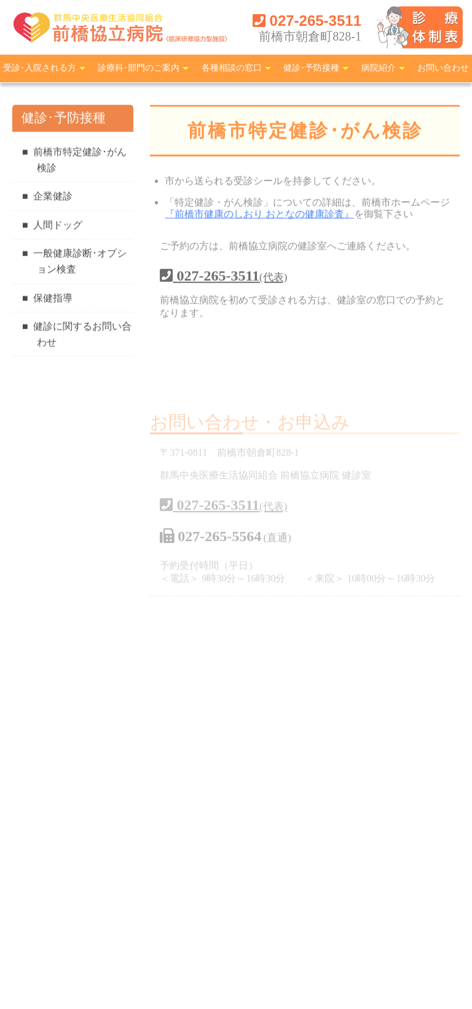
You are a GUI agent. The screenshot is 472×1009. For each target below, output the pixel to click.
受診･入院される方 (39, 67)
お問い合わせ (443, 67)
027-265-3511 (307, 20)
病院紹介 (378, 67)
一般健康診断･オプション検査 (80, 262)
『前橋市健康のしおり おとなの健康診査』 (259, 215)
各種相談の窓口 (232, 67)
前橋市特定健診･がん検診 (80, 160)
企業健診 (53, 197)
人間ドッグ (57, 225)
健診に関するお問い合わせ (82, 335)
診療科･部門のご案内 (138, 67)
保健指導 (53, 299)
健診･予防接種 (311, 67)
